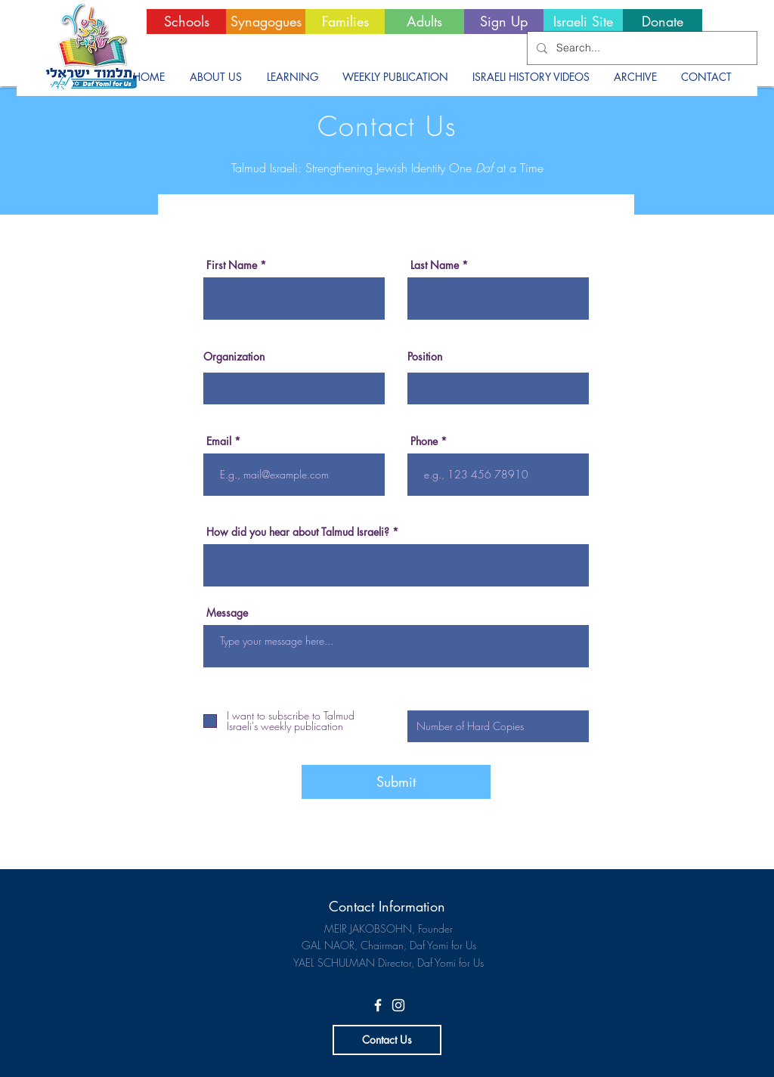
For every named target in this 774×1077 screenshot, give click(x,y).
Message (227, 613)
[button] (215, 77)
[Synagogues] (265, 21)
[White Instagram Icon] (398, 1005)
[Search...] (640, 48)
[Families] (345, 21)
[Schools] (186, 21)
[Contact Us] (387, 1040)
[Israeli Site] (583, 21)
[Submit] (396, 782)
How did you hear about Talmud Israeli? (297, 532)
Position (424, 356)
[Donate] (662, 21)
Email (218, 441)
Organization (234, 356)
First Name (231, 265)
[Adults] (424, 21)
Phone (424, 441)
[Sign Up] (503, 21)
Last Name (434, 265)
